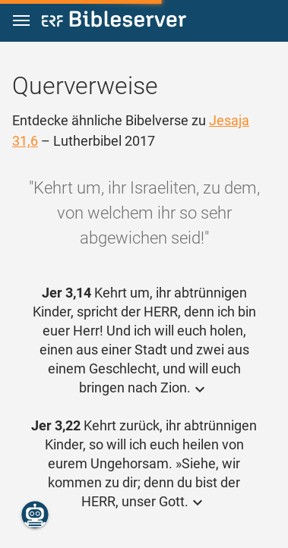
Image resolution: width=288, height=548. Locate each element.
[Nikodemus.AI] (35, 514)
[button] (21, 21)
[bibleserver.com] (114, 21)
